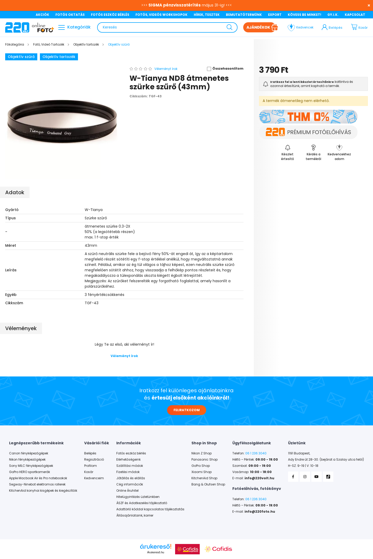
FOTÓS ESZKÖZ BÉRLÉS (110, 14)
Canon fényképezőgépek (28, 453)
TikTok (328, 476)
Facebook (293, 476)
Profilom (90, 466)
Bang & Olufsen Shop (208, 484)
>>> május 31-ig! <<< (186, 5)
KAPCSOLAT (355, 14)
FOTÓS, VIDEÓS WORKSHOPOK (161, 14)
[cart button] (360, 27)
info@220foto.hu (260, 511)
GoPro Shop (200, 466)
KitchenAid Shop (204, 478)
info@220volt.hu (259, 478)
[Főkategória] (15, 44)
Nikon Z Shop (201, 453)
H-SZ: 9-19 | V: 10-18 (303, 466)
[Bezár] (366, 5)
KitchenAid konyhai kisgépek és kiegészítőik (43, 490)
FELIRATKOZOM (187, 410)
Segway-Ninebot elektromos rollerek (37, 484)
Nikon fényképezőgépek (27, 459)
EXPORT (275, 14)
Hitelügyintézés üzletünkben (138, 497)
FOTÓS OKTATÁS (70, 14)
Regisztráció (94, 459)
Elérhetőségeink (128, 459)
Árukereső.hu (155, 552)
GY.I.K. (333, 14)
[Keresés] (167, 27)
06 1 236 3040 (256, 453)
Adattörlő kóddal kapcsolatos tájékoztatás (150, 509)
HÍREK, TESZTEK (207, 14)
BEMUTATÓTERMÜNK (244, 14)
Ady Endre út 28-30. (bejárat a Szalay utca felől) (326, 459)
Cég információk (129, 484)
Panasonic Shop (204, 459)
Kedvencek (304, 27)
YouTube (316, 476)
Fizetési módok (128, 472)
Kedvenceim (94, 478)
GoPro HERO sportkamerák (29, 472)
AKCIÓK (42, 14)
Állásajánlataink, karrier (134, 515)
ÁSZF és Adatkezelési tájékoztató (141, 503)
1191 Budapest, (299, 453)
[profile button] (332, 27)
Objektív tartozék (58, 56)
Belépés (90, 453)
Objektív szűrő (21, 56)
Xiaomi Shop (201, 472)
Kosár (88, 472)
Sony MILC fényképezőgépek (31, 466)
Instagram (305, 476)
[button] (223, 69)
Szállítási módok (129, 466)
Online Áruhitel (127, 490)
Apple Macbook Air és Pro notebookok (38, 478)
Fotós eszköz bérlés (131, 453)
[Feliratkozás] (287, 152)
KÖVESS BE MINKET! (304, 14)
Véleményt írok (124, 356)
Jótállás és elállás (130, 478)
